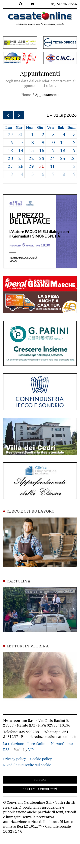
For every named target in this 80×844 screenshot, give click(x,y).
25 (62, 158)
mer (29, 127)
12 (73, 142)
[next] (19, 115)
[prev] (8, 115)
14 (20, 150)
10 (52, 142)
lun (8, 127)
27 (10, 166)
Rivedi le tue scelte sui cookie (27, 765)
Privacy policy (14, 759)
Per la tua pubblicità (40, 789)
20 (10, 158)
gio (40, 127)
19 (73, 150)
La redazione (13, 744)
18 (62, 150)
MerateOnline (62, 744)
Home (26, 95)
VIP (31, 750)
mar (19, 127)
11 (62, 142)
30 (20, 134)
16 (41, 150)
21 (20, 158)
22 (31, 158)
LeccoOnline (37, 744)
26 (73, 158)
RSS (6, 750)
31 (52, 166)
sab (61, 127)
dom (71, 127)
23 (41, 158)
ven (50, 127)
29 (10, 134)
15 (31, 150)
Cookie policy (41, 759)
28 (20, 166)
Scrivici (40, 780)
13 (10, 150)
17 (52, 150)
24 (52, 158)
